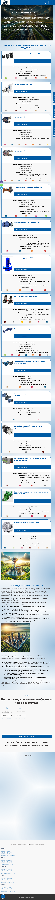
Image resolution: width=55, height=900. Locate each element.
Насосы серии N (19, 117)
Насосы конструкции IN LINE (23, 258)
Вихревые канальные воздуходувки (26, 522)
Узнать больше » (21, 61)
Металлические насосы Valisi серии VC (27, 54)
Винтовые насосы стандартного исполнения (29, 329)
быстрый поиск (54, 56)
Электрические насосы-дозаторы (25, 296)
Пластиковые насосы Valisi (23, 84)
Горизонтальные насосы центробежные (28, 187)
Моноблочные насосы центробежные (27, 222)
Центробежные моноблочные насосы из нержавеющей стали (28, 427)
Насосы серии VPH (20, 151)
